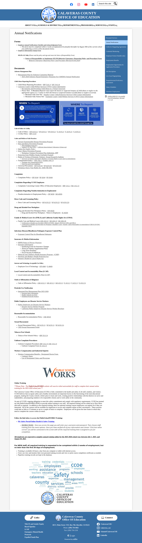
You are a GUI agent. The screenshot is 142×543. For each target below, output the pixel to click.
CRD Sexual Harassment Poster (29, 327)
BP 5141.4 (47, 85)
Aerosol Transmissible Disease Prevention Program (35, 142)
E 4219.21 (68, 132)
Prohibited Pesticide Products (30, 296)
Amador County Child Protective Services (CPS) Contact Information (67, 95)
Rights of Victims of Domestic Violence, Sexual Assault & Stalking (41, 157)
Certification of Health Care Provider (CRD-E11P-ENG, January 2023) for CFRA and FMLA (49, 223)
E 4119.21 (60, 132)
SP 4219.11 (50, 325)
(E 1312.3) (43, 346)
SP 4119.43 (39, 166)
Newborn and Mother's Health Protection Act (33, 256)
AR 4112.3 (42, 283)
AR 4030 (58, 194)
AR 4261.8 (53, 221)
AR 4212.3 (50, 283)
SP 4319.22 (65, 202)
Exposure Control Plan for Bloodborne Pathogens (35, 234)
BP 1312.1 (66, 186)
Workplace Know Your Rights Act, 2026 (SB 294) (35, 168)
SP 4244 (42, 177)
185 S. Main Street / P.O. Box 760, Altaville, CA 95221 (71, 525)
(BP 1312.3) (44, 344)
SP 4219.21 (43, 132)
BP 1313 (33, 134)
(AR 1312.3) (52, 344)
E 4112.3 (67, 283)
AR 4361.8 (61, 221)
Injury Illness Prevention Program (29, 151)
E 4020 (64, 213)
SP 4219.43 (48, 166)
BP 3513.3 (43, 336)
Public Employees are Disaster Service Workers (34, 305)
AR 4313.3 (59, 283)
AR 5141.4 (55, 85)
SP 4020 (51, 211)
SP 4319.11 (59, 325)
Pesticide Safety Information (30, 293)
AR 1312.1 (75, 186)
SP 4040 (43, 266)
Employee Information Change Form (29, 50)
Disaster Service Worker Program (33, 307)
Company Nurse (27, 356)
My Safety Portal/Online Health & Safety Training (36, 421)
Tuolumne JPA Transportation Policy (32, 162)
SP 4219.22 (55, 202)
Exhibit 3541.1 (48, 160)
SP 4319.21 (52, 132)
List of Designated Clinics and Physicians (36, 358)
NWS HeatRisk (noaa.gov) (29, 145)
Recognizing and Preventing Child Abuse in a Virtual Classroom (43, 89)
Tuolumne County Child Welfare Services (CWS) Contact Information (69, 97)
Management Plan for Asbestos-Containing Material (35, 75)
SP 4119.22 (47, 202)
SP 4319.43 (57, 166)
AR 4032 (47, 317)
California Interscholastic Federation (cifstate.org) (52, 147)
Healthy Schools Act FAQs (29, 295)
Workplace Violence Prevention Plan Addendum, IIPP (40, 153)
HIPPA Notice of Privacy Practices (29, 243)
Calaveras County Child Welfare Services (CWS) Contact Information (41, 87)
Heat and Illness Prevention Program (30, 144)
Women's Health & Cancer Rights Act (31, 258)
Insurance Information (25, 245)
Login (71, 536)
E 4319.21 (77, 132)
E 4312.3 (82, 283)
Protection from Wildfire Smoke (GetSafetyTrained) (35, 155)
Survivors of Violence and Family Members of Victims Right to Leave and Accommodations (48, 158)
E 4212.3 (75, 283)
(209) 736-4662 (73, 528)
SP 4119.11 (41, 325)
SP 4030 (51, 194)
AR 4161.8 (44, 221)
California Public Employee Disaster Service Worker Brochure (43, 309)
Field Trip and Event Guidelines (31, 164)
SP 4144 (35, 177)
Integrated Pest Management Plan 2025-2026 (33, 291)
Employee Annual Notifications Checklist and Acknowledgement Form (40, 45)
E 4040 (49, 266)
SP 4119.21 (34, 132)
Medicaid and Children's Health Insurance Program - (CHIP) (38, 254)
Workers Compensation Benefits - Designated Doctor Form (38, 354)
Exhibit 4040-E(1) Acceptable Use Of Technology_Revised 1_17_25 (116, 98)
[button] (31, 25)
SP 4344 (49, 177)
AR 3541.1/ (38, 160)
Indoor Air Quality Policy (26, 149)
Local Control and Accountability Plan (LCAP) (34, 275)
